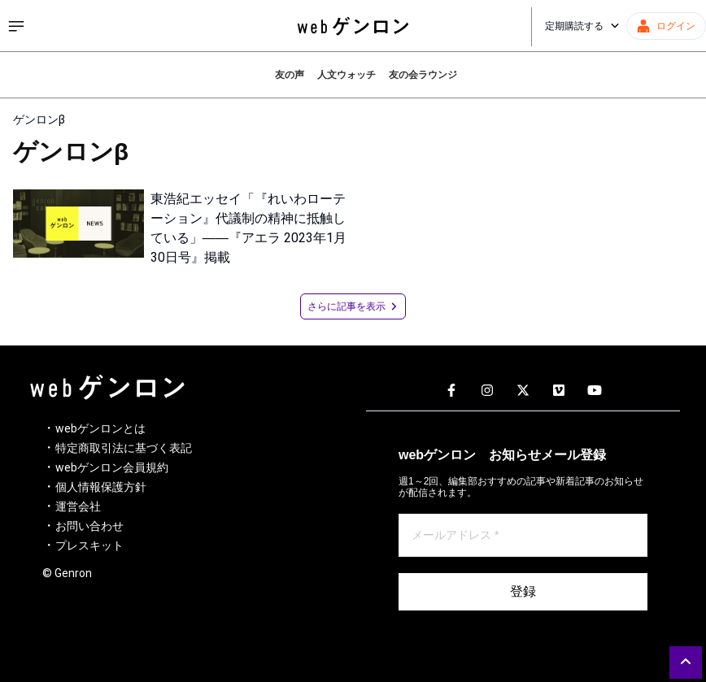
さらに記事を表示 (353, 306)
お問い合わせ (89, 525)
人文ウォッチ (346, 74)
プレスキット (89, 545)
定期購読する (582, 26)
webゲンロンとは (100, 428)
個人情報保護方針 (100, 486)
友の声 (289, 74)
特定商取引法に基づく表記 (123, 447)
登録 (523, 591)
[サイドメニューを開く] (16, 26)
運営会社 (78, 506)
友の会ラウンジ (423, 74)
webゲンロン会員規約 (111, 467)
